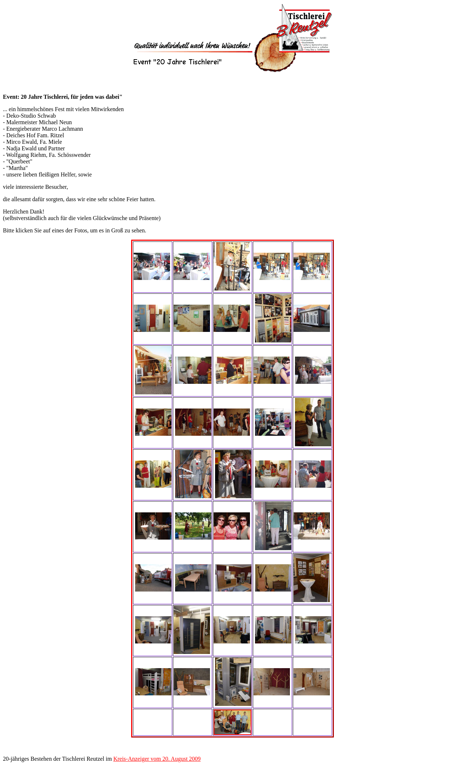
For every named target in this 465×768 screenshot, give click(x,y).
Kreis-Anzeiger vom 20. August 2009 (157, 759)
